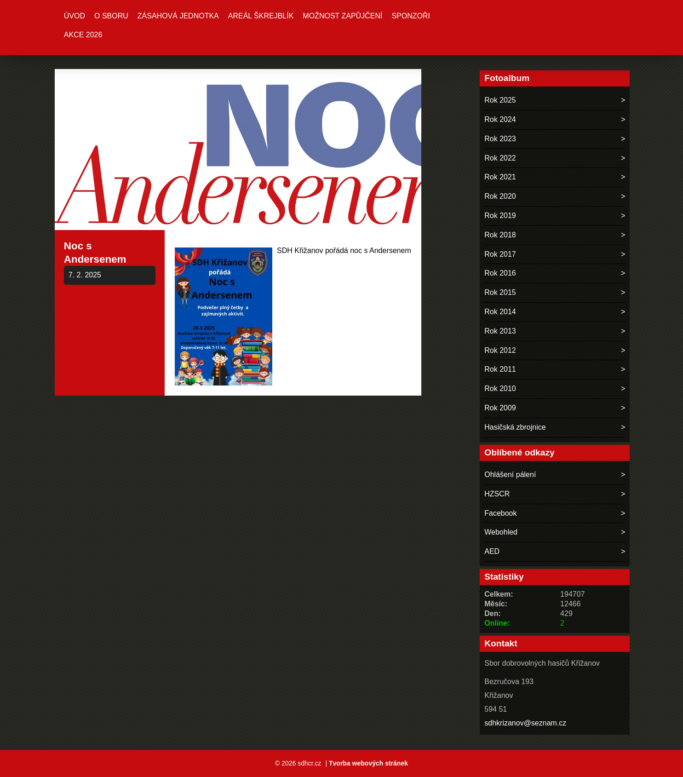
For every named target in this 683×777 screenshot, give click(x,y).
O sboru (111, 16)
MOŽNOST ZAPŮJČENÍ (342, 16)
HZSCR (497, 494)
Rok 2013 (500, 331)
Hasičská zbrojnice (514, 427)
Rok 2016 (500, 273)
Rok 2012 (500, 350)
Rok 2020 (500, 196)
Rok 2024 (500, 119)
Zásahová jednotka (178, 16)
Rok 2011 (500, 369)
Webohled (500, 532)
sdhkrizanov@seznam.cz (525, 723)
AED (491, 551)
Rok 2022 (500, 158)
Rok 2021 (500, 177)
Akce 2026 (83, 35)
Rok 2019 (500, 215)
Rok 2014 (500, 312)
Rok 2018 (500, 235)
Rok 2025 (500, 100)
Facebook (500, 513)
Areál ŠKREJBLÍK (261, 16)
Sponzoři (410, 16)
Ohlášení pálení (510, 474)
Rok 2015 (500, 292)
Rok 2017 (500, 254)
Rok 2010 (500, 388)
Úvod (74, 16)
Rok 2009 (500, 408)
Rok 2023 (500, 139)
